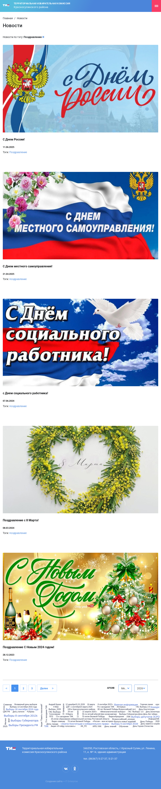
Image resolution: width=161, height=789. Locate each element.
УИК (128, 717)
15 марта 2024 (86, 707)
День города (52, 724)
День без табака (150, 714)
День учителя (18, 712)
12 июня (78, 714)
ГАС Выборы (55, 712)
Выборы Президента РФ (23, 725)
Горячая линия (146, 704)
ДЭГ (68, 707)
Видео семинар (58, 721)
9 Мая (56, 707)
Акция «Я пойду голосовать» (63, 726)
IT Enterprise (71, 781)
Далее (44, 688)
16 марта (91, 704)
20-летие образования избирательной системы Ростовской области (80, 719)
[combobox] (125, 688)
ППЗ (51, 717)
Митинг (5, 721)
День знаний (110, 726)
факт (9, 720)
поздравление (18, 279)
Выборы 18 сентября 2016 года (22, 709)
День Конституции (146, 709)
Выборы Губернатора (24, 720)
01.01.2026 (80, 704)
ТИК (46, 726)
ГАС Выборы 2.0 (143, 707)
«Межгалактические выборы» (112, 712)
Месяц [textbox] (125, 688)
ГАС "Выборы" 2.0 (136, 712)
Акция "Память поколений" (42, 715)
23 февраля (63, 709)
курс (157, 704)
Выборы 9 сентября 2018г (124, 724)
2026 (157, 721)
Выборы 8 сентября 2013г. (21, 715)
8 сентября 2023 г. (105, 704)
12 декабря (70, 704)
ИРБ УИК (97, 726)
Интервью (121, 707)
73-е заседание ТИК (46, 714)
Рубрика (30, 712)
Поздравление (18, 152)
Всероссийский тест (127, 709)
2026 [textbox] (140, 688)
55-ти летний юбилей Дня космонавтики (99, 714)
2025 (5, 726)
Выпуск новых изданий (125, 722)
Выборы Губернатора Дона (131, 714)
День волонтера (153, 712)
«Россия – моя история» (103, 721)
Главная (8, 18)
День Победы (146, 722)
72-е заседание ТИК (64, 717)
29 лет (70, 712)
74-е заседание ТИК (105, 707)
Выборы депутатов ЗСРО (145, 717)
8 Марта (69, 714)
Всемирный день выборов (26, 704)
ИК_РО (84, 726)
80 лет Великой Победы (108, 709)
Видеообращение (116, 717)
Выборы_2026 (55, 709)
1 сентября (75, 707)
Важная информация (126, 704)
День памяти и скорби (150, 724)
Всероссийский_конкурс (123, 719)
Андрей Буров (55, 704)
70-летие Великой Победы (93, 717)
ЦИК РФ (6, 712)
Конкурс (155, 707)
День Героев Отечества (143, 726)
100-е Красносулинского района (81, 709)
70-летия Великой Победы (78, 721)
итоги (4, 708)
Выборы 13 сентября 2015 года (23, 707)
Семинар (7, 705)
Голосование (54, 714)
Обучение (123, 726)
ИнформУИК (153, 719)
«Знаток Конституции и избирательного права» (85, 724)
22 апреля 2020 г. (89, 712)
